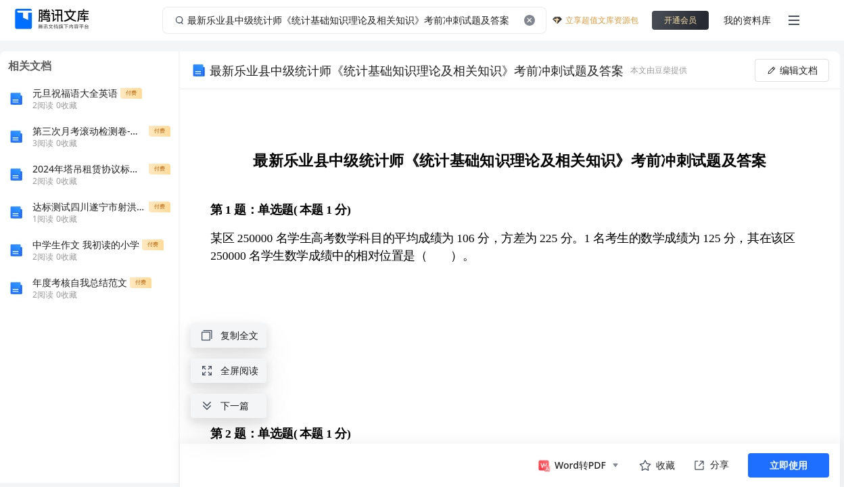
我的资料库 (747, 20)
